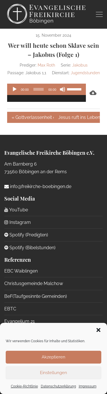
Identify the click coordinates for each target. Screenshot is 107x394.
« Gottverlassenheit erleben (33, 117)
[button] (98, 330)
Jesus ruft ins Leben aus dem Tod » (79, 117)
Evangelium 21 (19, 321)
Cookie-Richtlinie (24, 386)
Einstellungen (53, 372)
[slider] (38, 89)
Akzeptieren (53, 357)
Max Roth (46, 65)
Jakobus (80, 65)
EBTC (10, 309)
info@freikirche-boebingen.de (37, 186)
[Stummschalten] (62, 89)
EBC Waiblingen (21, 271)
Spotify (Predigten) (26, 235)
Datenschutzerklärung (58, 386)
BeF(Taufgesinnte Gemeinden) (35, 296)
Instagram (17, 222)
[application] (46, 93)
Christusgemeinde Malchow (33, 283)
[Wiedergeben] (14, 89)
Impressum (87, 386)
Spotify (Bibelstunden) (29, 247)
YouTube (16, 210)
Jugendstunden (85, 73)
